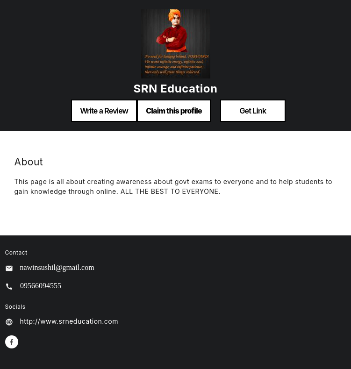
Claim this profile (174, 110)
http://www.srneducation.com (69, 321)
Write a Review (104, 110)
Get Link (252, 110)
